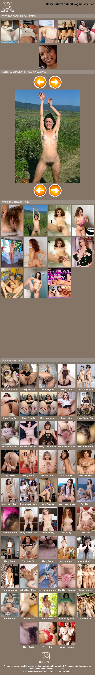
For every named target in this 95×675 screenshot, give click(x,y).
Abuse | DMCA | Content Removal (57, 672)
